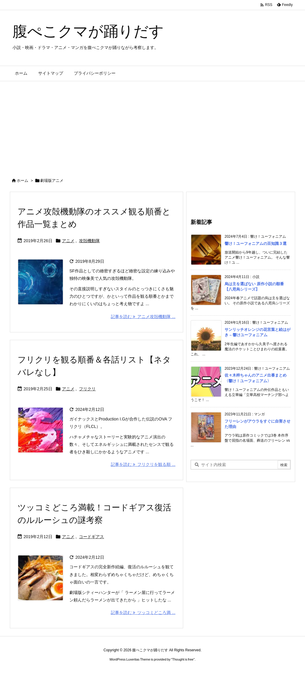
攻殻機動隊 (89, 240)
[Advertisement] (152, 126)
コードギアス (91, 536)
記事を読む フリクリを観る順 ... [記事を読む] (143, 464)
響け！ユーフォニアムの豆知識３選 (256, 243)
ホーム (22, 180)
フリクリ (87, 388)
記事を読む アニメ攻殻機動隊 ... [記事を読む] (143, 316)
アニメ (68, 240)
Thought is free (182, 659)
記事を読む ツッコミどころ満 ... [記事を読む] (143, 612)
